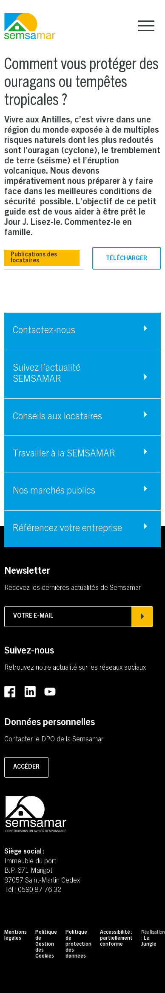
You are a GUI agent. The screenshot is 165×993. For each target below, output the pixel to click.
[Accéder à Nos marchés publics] (82, 491)
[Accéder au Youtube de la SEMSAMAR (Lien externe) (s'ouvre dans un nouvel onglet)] (50, 692)
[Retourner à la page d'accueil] (29, 26)
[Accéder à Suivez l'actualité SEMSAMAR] (82, 374)
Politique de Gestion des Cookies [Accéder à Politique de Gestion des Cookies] (46, 944)
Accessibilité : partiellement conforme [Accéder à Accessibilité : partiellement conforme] (116, 938)
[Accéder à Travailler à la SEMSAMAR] (82, 454)
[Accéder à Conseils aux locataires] (82, 417)
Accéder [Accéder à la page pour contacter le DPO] (26, 767)
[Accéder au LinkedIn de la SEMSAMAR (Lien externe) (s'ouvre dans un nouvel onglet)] (30, 691)
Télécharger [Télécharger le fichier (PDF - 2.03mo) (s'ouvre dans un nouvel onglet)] (126, 259)
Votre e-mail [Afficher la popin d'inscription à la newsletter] (78, 616)
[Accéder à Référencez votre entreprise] (82, 529)
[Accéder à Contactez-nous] (82, 331)
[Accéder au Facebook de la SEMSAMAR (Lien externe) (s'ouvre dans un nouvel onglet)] (10, 692)
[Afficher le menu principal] (146, 26)
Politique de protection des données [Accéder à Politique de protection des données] (78, 944)
